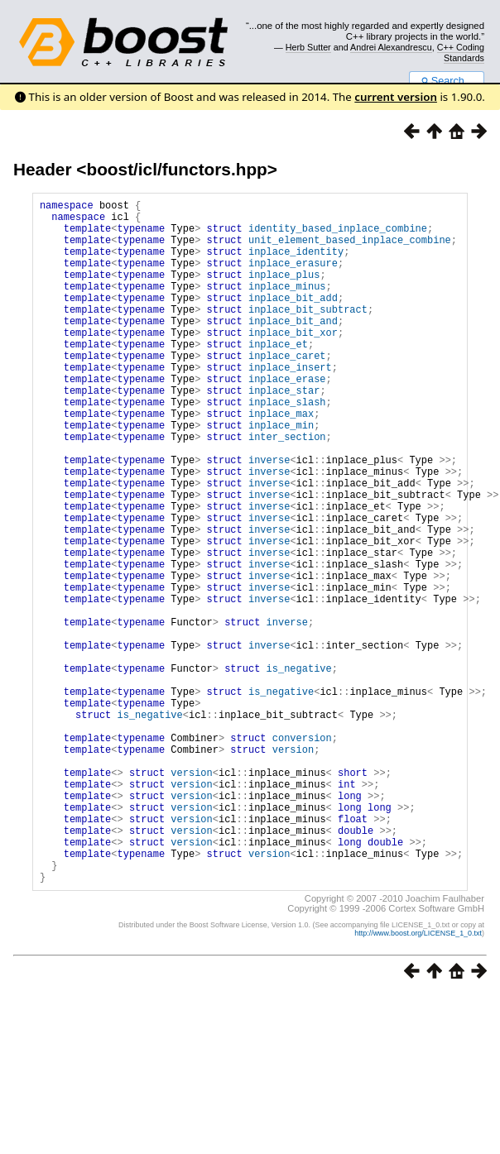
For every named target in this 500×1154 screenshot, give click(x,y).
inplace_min (281, 474)
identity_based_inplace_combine (337, 235)
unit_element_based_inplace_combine (349, 249)
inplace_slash (287, 446)
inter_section (287, 488)
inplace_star (284, 432)
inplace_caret (287, 390)
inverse (269, 517)
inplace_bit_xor (293, 362)
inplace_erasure (293, 278)
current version (395, 96)
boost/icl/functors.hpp (176, 169)
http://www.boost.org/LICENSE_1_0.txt (418, 1079)
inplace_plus (284, 292)
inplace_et (278, 376)
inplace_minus (287, 306)
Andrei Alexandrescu (391, 47)
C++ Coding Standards (460, 52)
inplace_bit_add (293, 320)
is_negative (299, 770)
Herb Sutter (308, 47)
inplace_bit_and (293, 348)
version (293, 868)
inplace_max (281, 460)
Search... (447, 81)
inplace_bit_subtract (308, 334)
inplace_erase (287, 418)
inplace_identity (296, 263)
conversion (302, 854)
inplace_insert (290, 404)
